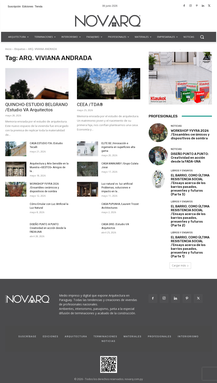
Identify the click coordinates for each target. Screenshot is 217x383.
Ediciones (50, 336)
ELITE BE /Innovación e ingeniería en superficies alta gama (118, 147)
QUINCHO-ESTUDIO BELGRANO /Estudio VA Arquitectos (36, 107)
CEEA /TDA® (90, 104)
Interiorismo (188, 336)
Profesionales (159, 336)
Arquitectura (76, 336)
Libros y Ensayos (182, 170)
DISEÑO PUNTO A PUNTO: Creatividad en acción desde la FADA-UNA (48, 228)
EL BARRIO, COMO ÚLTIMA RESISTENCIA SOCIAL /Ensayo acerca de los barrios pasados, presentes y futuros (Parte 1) (190, 246)
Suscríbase (27, 336)
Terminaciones (105, 336)
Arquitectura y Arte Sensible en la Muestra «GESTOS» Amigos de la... (49, 167)
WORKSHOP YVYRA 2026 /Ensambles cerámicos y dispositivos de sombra (44, 187)
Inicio (8, 49)
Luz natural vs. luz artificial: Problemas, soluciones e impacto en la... (117, 187)
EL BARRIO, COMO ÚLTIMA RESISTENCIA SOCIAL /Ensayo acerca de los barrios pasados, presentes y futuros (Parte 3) (190, 184)
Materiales (133, 336)
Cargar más (180, 265)
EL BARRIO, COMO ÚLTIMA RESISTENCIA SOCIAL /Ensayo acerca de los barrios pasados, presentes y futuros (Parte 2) (190, 215)
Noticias (176, 126)
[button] (202, 37)
